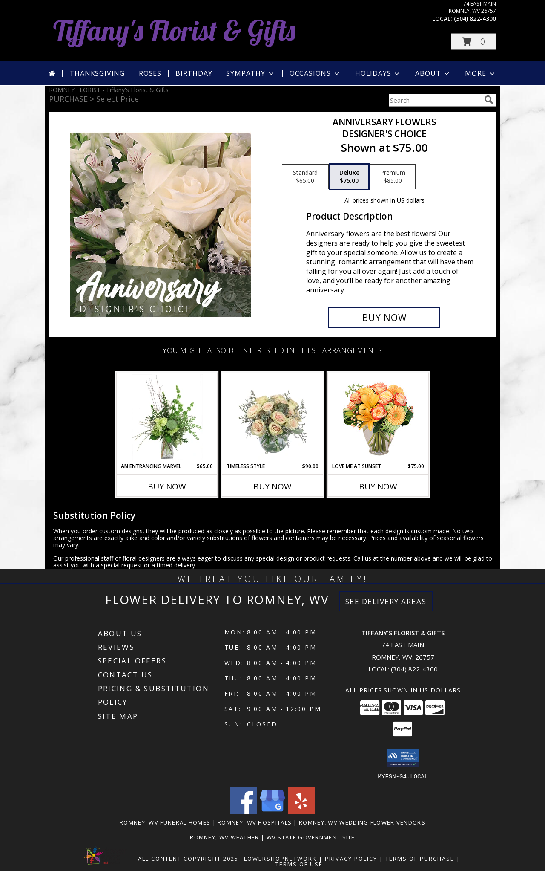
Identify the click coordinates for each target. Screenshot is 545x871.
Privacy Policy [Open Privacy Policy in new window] (351, 858)
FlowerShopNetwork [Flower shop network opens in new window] (279, 858)
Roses (150, 73)
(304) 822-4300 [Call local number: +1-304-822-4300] (475, 18)
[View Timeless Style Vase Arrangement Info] (272, 417)
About (433, 73)
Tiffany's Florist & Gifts (174, 30)
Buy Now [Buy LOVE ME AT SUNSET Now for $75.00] (378, 486)
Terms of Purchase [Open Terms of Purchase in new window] (419, 858)
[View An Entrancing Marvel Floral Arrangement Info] (167, 417)
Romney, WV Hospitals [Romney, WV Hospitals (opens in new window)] (255, 822)
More (480, 73)
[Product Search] (434, 100)
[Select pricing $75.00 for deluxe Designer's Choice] (349, 177)
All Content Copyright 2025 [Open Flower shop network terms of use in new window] (188, 858)
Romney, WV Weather (224, 837)
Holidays (378, 73)
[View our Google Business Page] (272, 811)
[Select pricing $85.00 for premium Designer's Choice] (392, 177)
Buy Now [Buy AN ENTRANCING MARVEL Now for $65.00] (167, 486)
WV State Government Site (311, 837)
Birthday (193, 73)
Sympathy (250, 73)
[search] (489, 99)
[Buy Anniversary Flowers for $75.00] (384, 317)
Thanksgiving (97, 73)
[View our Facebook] (243, 811)
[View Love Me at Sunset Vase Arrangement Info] (378, 417)
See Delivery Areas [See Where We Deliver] (386, 601)
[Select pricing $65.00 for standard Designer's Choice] (305, 177)
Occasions (315, 73)
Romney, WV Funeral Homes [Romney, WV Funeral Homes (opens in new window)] (165, 822)
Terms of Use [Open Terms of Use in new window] (299, 864)
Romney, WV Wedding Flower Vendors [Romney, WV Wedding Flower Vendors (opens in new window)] (362, 822)
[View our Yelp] (301, 811)
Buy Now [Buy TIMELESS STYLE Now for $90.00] (272, 486)
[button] (473, 41)
